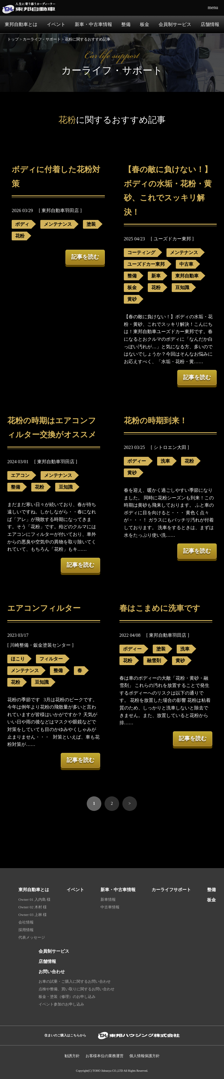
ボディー (136, 461)
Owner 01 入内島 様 (34, 899)
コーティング (141, 252)
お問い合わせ (52, 971)
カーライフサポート (171, 889)
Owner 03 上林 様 (32, 914)
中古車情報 (109, 907)
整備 (126, 24)
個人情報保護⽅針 (144, 1056)
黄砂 (132, 299)
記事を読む (85, 257)
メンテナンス (58, 224)
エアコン (20, 475)
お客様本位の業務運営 (105, 1056)
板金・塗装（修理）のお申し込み (67, 996)
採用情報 (26, 930)
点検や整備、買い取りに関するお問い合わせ (76, 989)
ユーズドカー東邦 (146, 264)
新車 (156, 275)
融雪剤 (154, 660)
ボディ (22, 224)
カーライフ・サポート (42, 39)
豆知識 (182, 287)
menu (213, 7)
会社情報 (26, 922)
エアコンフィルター (44, 608)
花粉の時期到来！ (155, 420)
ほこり (18, 658)
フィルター (51, 658)
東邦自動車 (187, 275)
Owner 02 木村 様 (32, 907)
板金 (144, 24)
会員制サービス (175, 24)
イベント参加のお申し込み (61, 1004)
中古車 (186, 264)
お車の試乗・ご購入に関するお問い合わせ (75, 981)
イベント (56, 24)
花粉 (20, 235)
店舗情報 (210, 24)
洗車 (165, 461)
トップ (13, 39)
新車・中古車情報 (93, 24)
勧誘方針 (72, 1056)
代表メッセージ (31, 937)
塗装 (91, 224)
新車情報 (108, 899)
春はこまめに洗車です (159, 608)
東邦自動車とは (21, 24)
